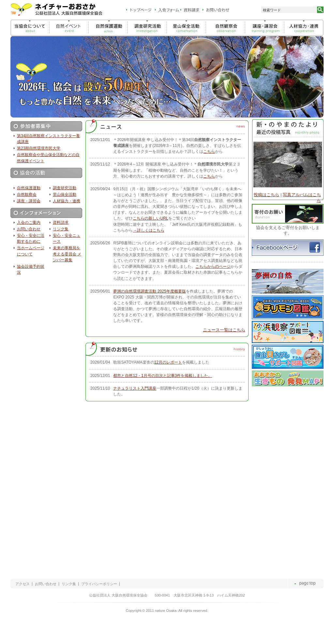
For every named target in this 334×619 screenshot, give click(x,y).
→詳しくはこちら (148, 230)
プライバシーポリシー (99, 584)
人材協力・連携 (66, 201)
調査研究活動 (64, 188)
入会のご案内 (28, 222)
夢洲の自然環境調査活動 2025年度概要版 (149, 291)
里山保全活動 (64, 194)
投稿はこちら (266, 194)
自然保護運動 (28, 188)
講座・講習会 (28, 201)
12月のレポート (168, 362)
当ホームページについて (30, 251)
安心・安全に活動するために (30, 238)
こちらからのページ (213, 266)
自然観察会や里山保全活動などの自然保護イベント (48, 157)
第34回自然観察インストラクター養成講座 (48, 139)
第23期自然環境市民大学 (38, 148)
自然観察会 (27, 194)
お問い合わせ (28, 229)
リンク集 (60, 229)
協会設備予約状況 (30, 269)
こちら (209, 151)
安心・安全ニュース (66, 238)
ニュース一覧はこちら (224, 329)
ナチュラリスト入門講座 (134, 388)
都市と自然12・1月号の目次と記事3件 (162, 375)
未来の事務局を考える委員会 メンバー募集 (67, 254)
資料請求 (60, 222)
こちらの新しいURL (150, 218)
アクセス (22, 584)
